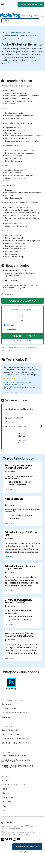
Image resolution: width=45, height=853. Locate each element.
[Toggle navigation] (42, 15)
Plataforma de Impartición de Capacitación (18, 766)
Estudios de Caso (10, 734)
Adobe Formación (11, 36)
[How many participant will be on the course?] (22, 317)
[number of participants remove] (22, 313)
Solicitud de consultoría (14, 738)
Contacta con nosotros (27, 846)
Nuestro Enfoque (10, 730)
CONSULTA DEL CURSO (22, 300)
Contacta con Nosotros (31, 4)
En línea (10, 325)
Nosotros (6, 780)
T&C (3, 810)
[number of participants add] (22, 321)
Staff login (22, 852)
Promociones (8, 708)
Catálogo (6, 704)
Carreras (6, 801)
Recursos (6, 717)
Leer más (5, 63)
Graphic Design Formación (20, 33)
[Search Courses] (20, 20)
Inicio (5, 33)
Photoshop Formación (29, 36)
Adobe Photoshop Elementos (15, 39)
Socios (5, 788)
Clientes (6, 793)
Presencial (11, 329)
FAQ (3, 806)
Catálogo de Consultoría (15, 742)
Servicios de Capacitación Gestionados (16, 761)
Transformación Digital (14, 755)
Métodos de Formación (14, 712)
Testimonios (8, 797)
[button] (40, 426)
